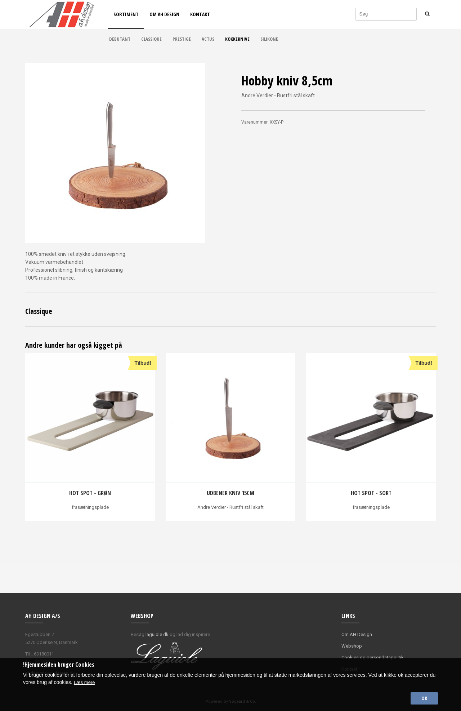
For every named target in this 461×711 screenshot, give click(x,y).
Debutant (119, 39)
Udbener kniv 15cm (230, 493)
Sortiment (126, 14)
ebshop (354, 646)
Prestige (182, 39)
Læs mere (85, 681)
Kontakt (200, 14)
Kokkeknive (237, 39)
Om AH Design (164, 14)
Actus (208, 39)
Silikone (269, 39)
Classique (151, 39)
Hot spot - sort (371, 493)
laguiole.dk (157, 634)
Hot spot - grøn (90, 493)
